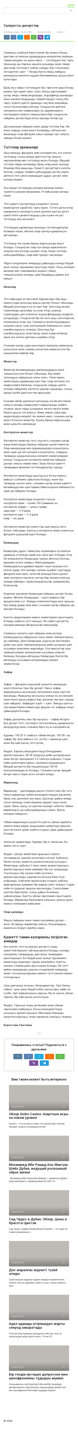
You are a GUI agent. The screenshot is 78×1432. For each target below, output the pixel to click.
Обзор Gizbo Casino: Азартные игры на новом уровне (38, 1116)
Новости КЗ (44, 32)
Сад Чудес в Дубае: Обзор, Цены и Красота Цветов (38, 1221)
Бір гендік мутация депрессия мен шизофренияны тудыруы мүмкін (38, 1376)
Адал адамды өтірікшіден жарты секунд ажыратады (37, 1326)
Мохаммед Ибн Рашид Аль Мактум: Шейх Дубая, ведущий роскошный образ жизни (38, 1168)
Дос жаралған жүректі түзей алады (33, 1272)
